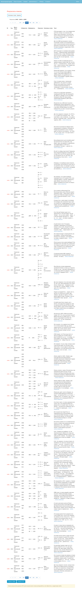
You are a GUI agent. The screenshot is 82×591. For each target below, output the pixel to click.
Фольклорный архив (6, 1)
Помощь (41, 1)
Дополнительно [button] (33, 1)
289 (27, 22)
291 (33, 22)
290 (30, 22)
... (17, 22)
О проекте (47, 1)
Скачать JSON (11, 581)
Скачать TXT (21, 581)
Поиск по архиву (18, 1)
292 (37, 22)
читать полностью (58, 38)
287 (20, 22)
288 (23, 22)
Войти (77, 1)
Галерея (25, 1)
